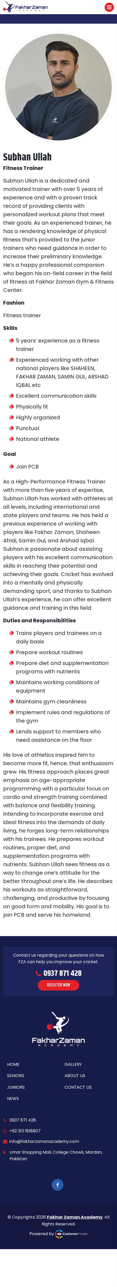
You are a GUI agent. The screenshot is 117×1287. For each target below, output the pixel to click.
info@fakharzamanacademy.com (44, 1141)
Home (13, 1064)
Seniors (15, 1076)
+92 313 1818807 (25, 1131)
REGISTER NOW (58, 985)
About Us (75, 1076)
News (13, 1099)
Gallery (73, 1064)
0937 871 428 (22, 1120)
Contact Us (78, 1087)
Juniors (16, 1087)
